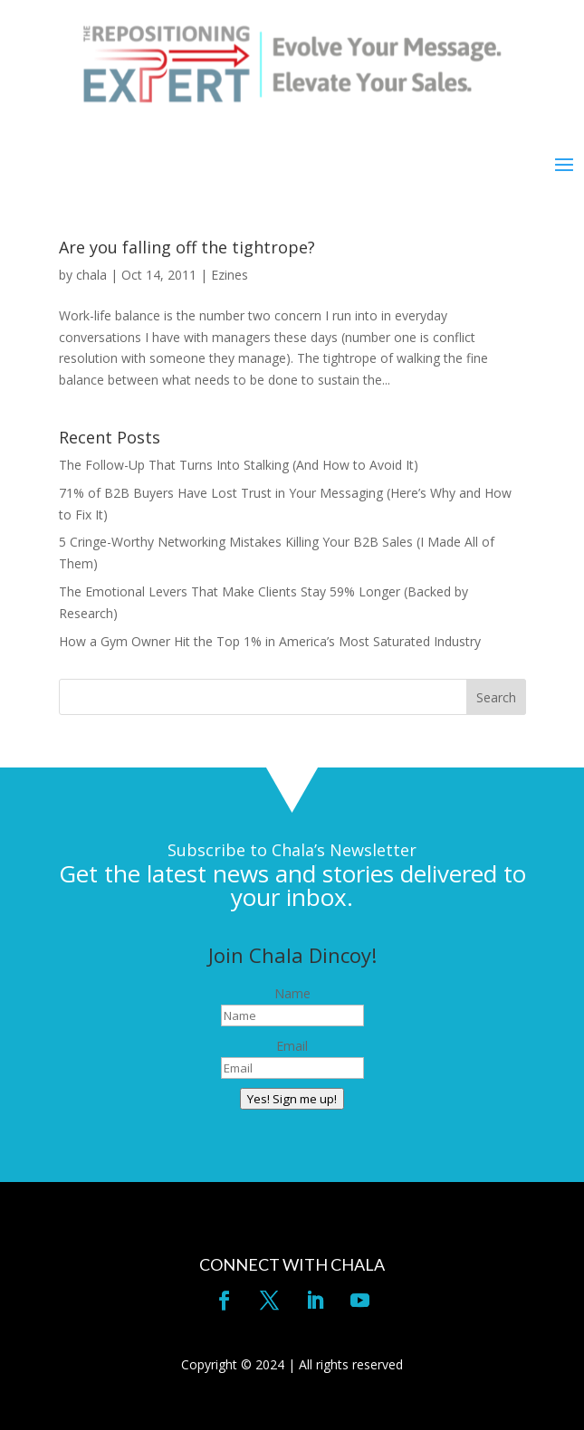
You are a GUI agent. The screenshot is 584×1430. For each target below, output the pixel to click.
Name (292, 993)
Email (292, 1045)
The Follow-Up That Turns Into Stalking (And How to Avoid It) (238, 464)
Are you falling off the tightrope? (187, 247)
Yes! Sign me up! (292, 1099)
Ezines (229, 274)
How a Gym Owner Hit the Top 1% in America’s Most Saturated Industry (270, 641)
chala (91, 274)
